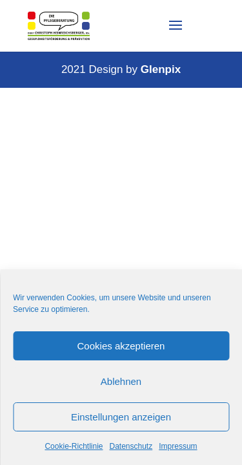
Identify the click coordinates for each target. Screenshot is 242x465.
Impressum (178, 446)
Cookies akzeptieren (121, 345)
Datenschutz (131, 446)
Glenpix (161, 69)
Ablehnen (121, 381)
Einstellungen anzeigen (121, 416)
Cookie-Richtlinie (74, 446)
